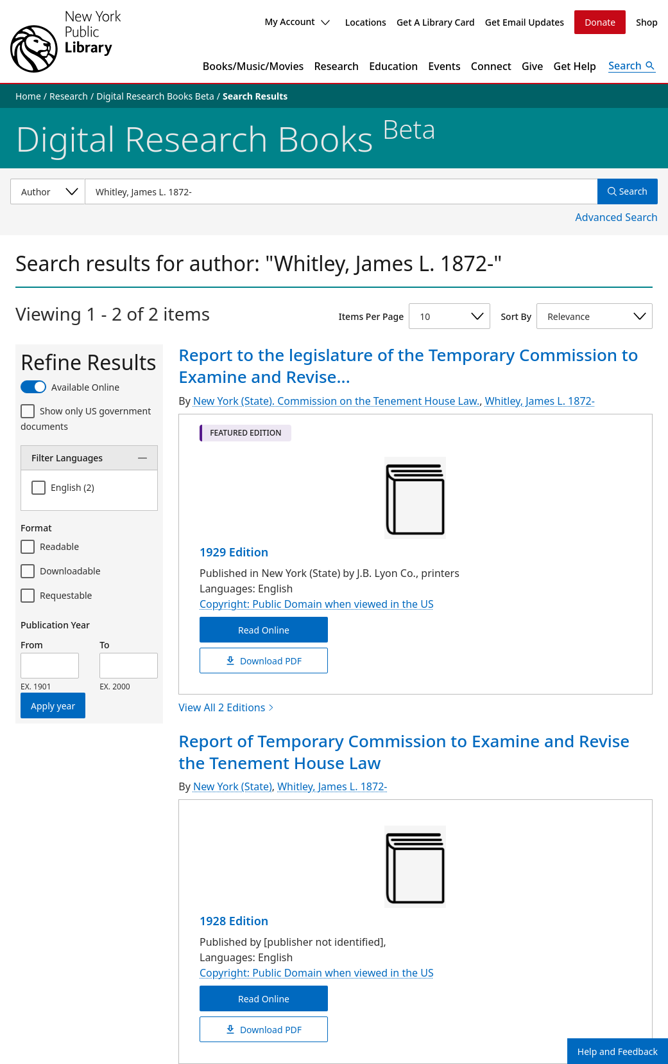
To (104, 645)
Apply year (53, 706)
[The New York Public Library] (65, 41)
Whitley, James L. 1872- (540, 401)
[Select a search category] (47, 191)
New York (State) (232, 786)
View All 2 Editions (226, 707)
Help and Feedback (618, 1051)
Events (444, 66)
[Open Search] (632, 66)
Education (393, 66)
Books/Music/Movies (253, 66)
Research (336, 66)
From (32, 645)
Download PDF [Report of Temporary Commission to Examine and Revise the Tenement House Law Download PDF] (264, 1030)
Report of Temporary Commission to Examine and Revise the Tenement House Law (403, 751)
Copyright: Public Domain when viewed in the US (317, 604)
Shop (647, 22)
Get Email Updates (524, 22)
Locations (365, 22)
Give (533, 66)
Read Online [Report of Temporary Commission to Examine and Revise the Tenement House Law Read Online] (263, 999)
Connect (491, 66)
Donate (600, 22)
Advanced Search (617, 217)
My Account (296, 21)
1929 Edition (234, 552)
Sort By (516, 316)
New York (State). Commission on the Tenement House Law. (336, 401)
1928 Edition (234, 920)
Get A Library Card (436, 22)
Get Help (575, 66)
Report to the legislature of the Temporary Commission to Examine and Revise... (408, 365)
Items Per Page (371, 316)
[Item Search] (341, 191)
